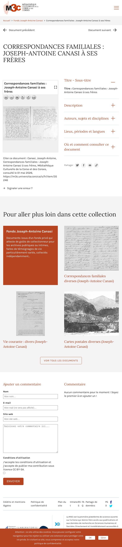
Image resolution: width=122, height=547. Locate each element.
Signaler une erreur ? (19, 188)
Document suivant (99, 30)
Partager (68, 165)
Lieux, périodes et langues (84, 131)
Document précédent (22, 30)
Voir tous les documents (61, 360)
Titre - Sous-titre (77, 80)
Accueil (6, 20)
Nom (5, 391)
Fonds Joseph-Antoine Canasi (28, 20)
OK (90, 537)
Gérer (103, 537)
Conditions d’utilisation (16, 457)
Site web (8, 414)
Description (73, 105)
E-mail (7, 402)
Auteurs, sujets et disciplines (86, 118)
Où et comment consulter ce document (86, 146)
